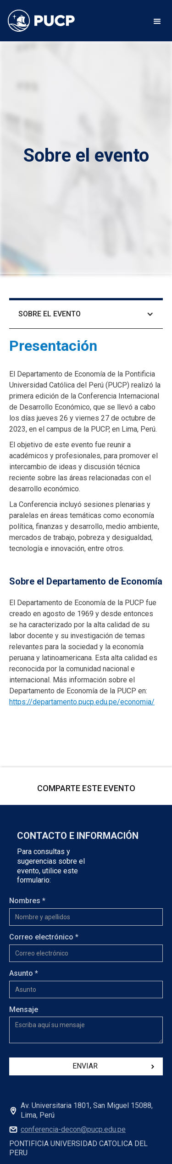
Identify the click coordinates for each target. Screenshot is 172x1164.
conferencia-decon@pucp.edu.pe (73, 1129)
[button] (157, 21)
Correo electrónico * (43, 937)
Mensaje (23, 1009)
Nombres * (27, 900)
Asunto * (23, 973)
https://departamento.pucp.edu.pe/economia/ (82, 701)
